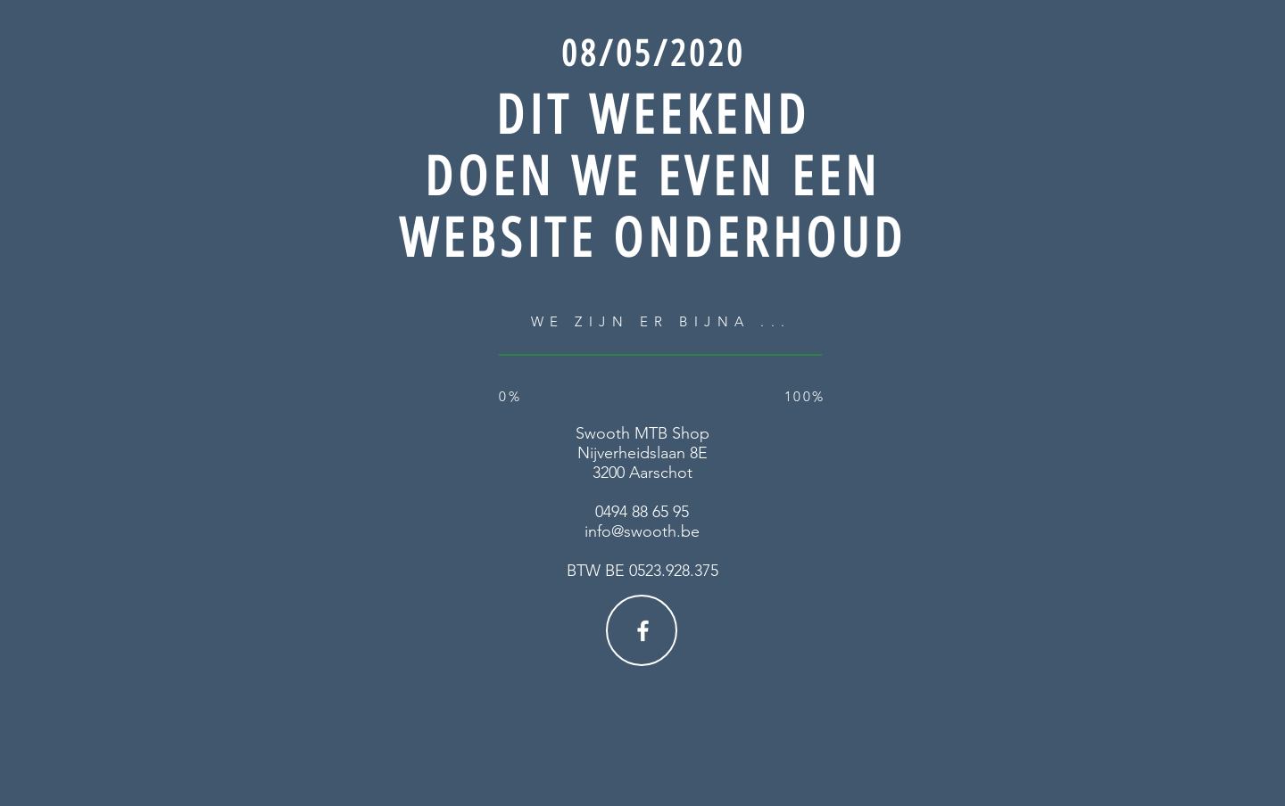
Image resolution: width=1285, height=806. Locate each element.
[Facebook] (643, 631)
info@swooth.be (642, 531)
